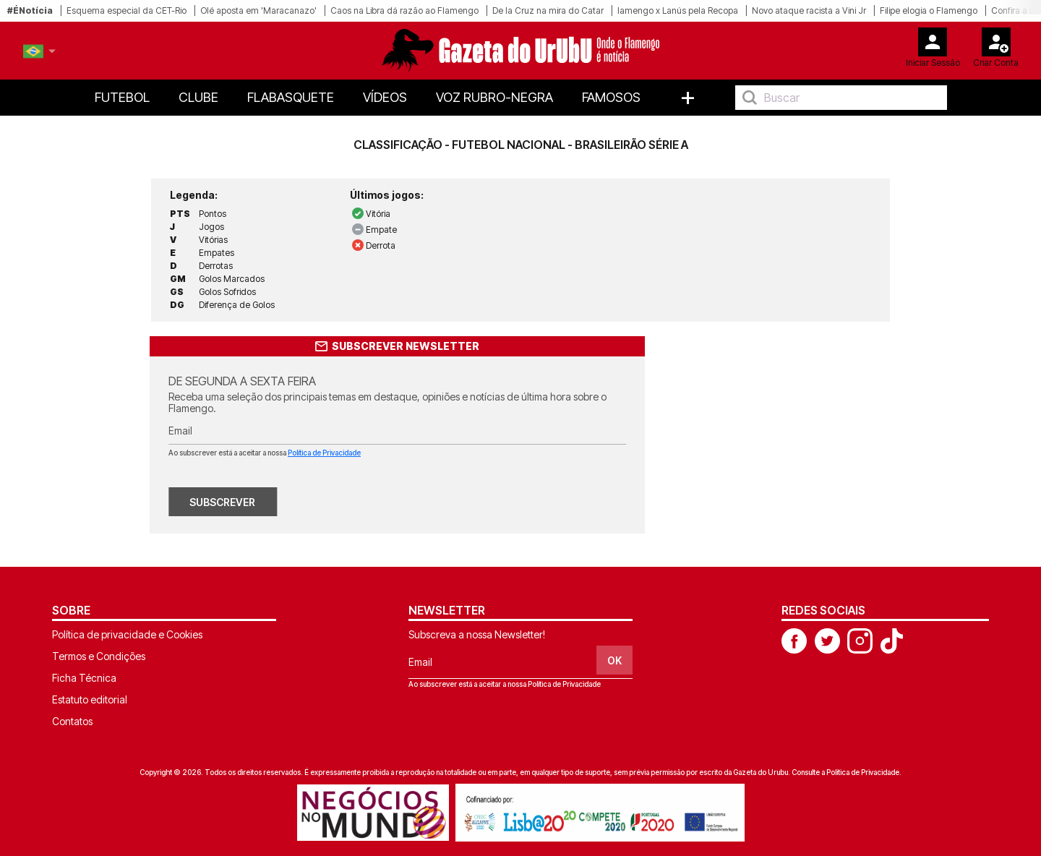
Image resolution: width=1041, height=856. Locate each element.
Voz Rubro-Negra (494, 97)
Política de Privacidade (324, 452)
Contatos (72, 721)
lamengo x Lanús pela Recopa (677, 10)
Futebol (122, 97)
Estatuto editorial (89, 699)
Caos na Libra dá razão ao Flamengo (404, 10)
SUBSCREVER (222, 502)
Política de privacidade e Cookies (127, 634)
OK (614, 660)
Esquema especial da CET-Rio (127, 10)
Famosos (611, 97)
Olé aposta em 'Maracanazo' (258, 10)
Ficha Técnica (84, 678)
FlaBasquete (290, 97)
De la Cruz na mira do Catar (548, 10)
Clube (198, 97)
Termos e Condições (98, 656)
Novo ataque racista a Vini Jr (809, 10)
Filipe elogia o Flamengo (928, 10)
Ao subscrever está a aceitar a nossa (264, 452)
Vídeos (385, 97)
